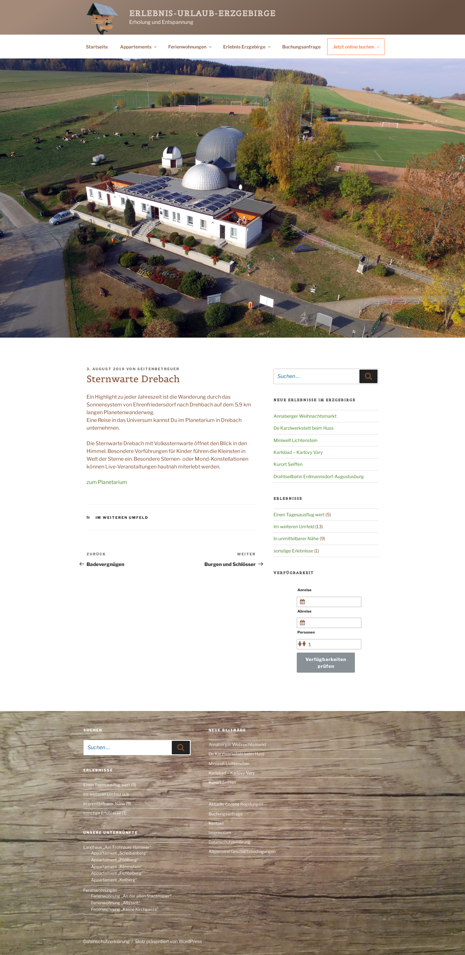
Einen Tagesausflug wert (299, 514)
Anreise (304, 590)
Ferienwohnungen (190, 46)
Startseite (97, 46)
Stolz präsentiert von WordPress (168, 941)
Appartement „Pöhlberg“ (115, 859)
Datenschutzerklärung (230, 842)
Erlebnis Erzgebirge (247, 46)
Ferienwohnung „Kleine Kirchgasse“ (125, 909)
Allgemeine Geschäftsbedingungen (242, 851)
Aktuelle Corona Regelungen (236, 804)
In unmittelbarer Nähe (296, 538)
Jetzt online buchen (356, 46)
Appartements (139, 46)
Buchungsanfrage (301, 46)
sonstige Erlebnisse (293, 550)
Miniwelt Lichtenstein (295, 440)
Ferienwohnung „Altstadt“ (115, 902)
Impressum (220, 832)
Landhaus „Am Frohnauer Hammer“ (117, 847)
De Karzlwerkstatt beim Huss (304, 428)
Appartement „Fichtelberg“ (117, 873)
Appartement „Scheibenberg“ (119, 853)
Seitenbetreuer (158, 369)
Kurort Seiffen (288, 464)
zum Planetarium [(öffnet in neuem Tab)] (107, 482)
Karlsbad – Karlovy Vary (298, 452)
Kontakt (216, 823)
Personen (306, 632)
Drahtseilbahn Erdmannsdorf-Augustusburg (319, 476)
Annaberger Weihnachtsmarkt (305, 416)
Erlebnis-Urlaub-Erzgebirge (202, 13)
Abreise (304, 611)
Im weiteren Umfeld (122, 517)
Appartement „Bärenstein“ (116, 866)
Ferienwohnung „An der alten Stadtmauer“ (131, 896)
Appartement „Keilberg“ (114, 879)
